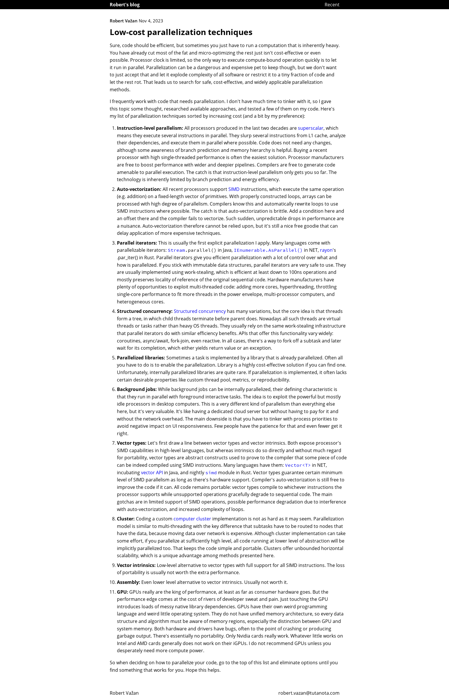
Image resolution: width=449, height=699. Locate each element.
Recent (332, 4)
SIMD (234, 189)
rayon (326, 250)
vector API (152, 472)
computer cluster (192, 519)
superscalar (310, 128)
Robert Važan (124, 693)
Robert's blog (125, 4)
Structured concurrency (200, 311)
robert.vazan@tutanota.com (309, 693)
